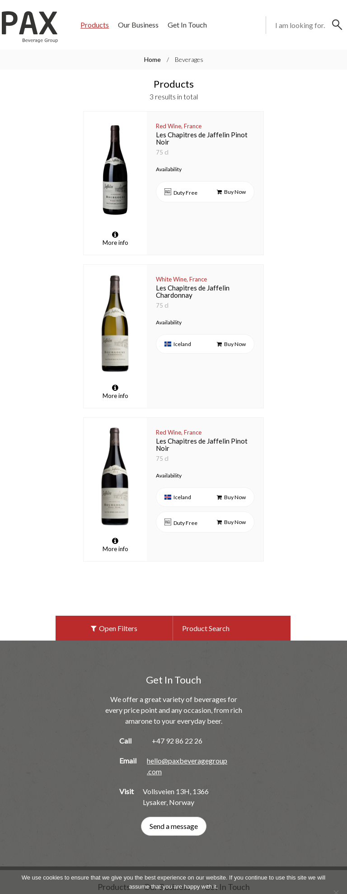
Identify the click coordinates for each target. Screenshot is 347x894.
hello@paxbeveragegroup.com (187, 741)
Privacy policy (187, 876)
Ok (146, 876)
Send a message (174, 801)
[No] (335, 867)
